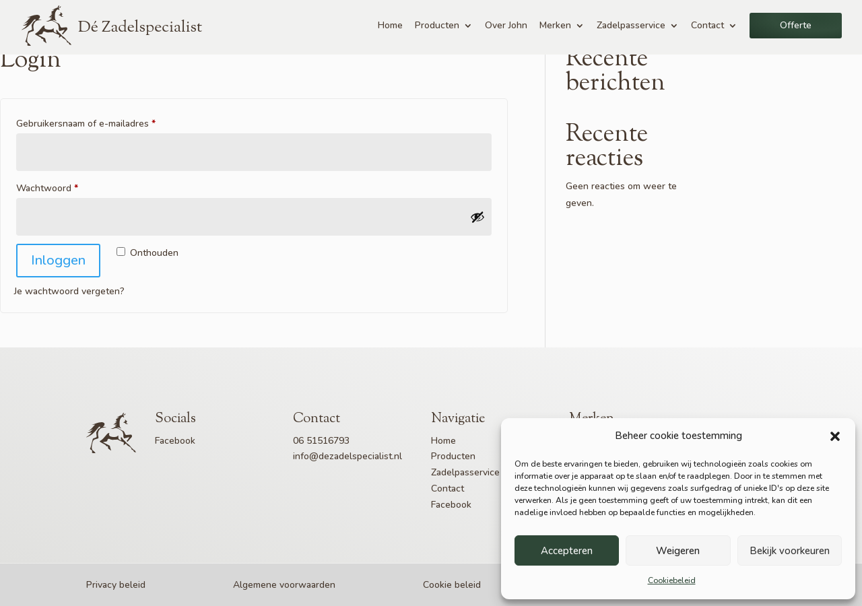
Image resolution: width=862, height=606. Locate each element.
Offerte (795, 25)
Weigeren (678, 551)
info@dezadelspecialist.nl (347, 456)
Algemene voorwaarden (284, 584)
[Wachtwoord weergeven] (477, 216)
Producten (437, 25)
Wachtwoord (62, 187)
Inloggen (58, 260)
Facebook (175, 440)
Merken (555, 25)
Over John (506, 25)
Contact (707, 25)
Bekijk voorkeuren (790, 551)
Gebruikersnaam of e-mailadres (100, 122)
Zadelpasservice (631, 25)
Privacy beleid (115, 584)
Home (390, 25)
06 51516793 (321, 440)
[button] (835, 436)
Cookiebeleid (672, 580)
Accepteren (567, 551)
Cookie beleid (452, 584)
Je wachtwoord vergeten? (69, 291)
